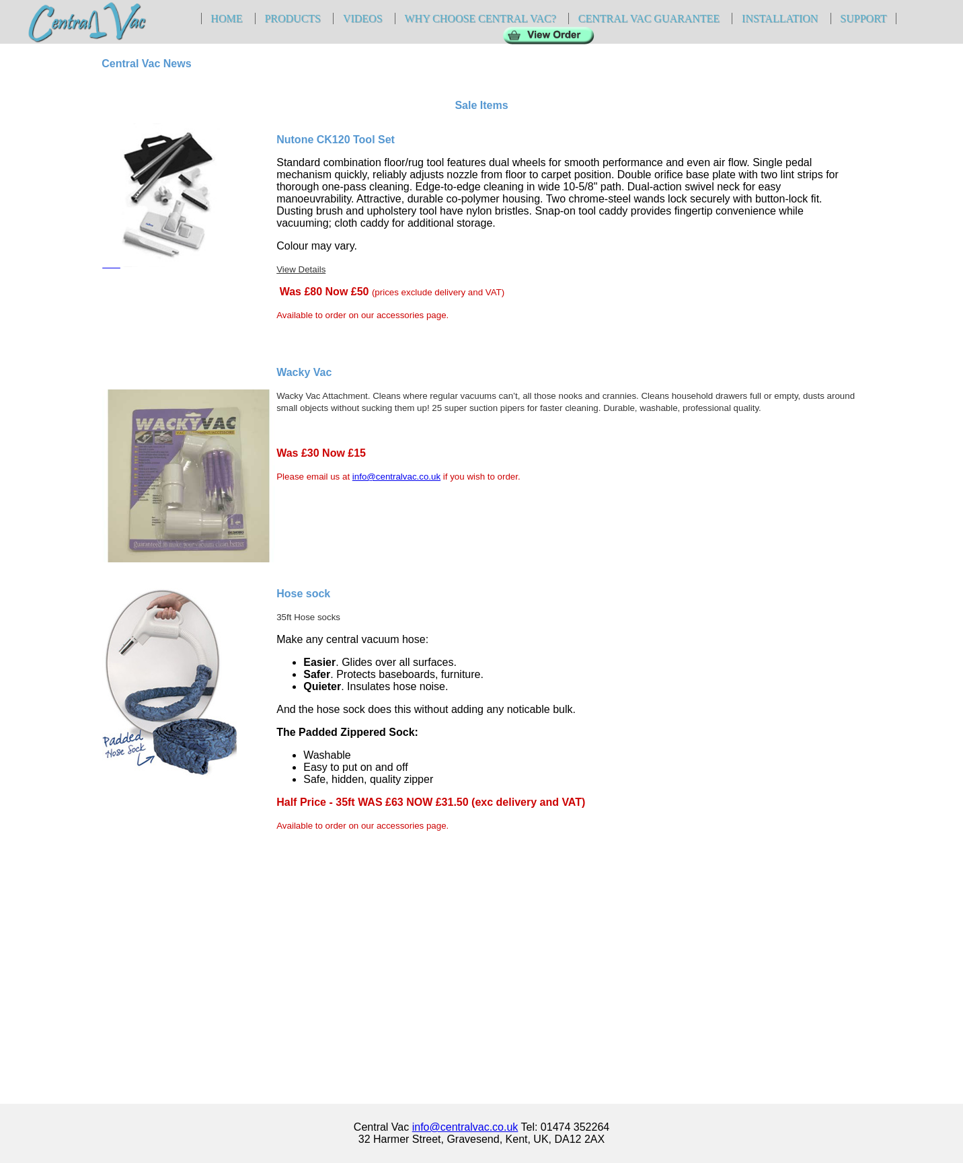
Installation (780, 18)
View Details (300, 269)
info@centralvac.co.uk (396, 477)
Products (292, 18)
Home (226, 18)
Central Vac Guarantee (649, 18)
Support (863, 18)
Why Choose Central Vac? (479, 18)
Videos (363, 18)
